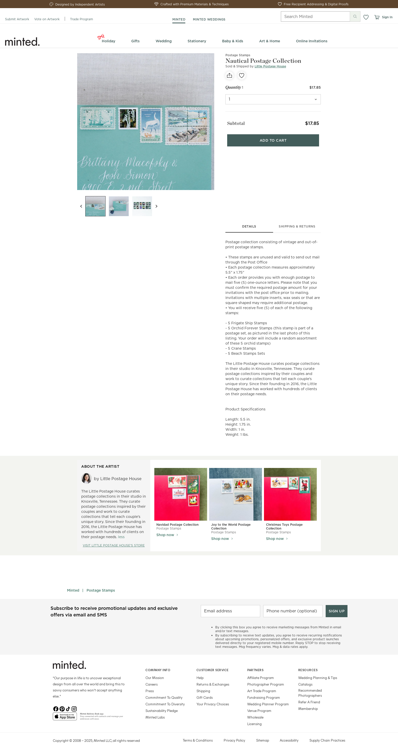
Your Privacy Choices (212, 704)
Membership (308, 708)
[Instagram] (74, 708)
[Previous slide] (81, 206)
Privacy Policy (234, 740)
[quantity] (273, 99)
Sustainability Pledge (161, 710)
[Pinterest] (62, 708)
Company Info (157, 670)
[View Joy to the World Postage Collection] (235, 494)
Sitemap (262, 740)
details (249, 226)
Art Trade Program (261, 690)
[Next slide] (156, 206)
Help (200, 677)
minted (178, 19)
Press (149, 690)
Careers (151, 684)
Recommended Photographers (310, 693)
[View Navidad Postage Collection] (180, 494)
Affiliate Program (260, 677)
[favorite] (242, 75)
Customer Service (212, 670)
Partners (255, 670)
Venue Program (259, 710)
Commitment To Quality (164, 697)
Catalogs (305, 684)
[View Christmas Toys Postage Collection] (290, 494)
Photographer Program (265, 684)
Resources (308, 670)
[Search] (308, 16)
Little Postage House (270, 66)
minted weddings (209, 19)
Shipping (203, 690)
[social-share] (229, 75)
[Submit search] (355, 16)
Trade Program (81, 19)
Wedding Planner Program (268, 704)
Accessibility (289, 740)
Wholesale (255, 717)
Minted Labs (155, 717)
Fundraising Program (263, 697)
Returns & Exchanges (212, 684)
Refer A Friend (309, 702)
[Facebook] (56, 708)
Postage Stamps (101, 590)
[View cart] (377, 17)
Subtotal (234, 122)
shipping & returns (297, 226)
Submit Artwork (17, 19)
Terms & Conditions (198, 740)
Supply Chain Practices (327, 740)
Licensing (254, 723)
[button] (366, 17)
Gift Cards (204, 697)
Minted (73, 590)
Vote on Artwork (47, 19)
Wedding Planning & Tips (317, 677)
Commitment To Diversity (165, 704)
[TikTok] (68, 708)
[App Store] (65, 718)
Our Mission (154, 677)
